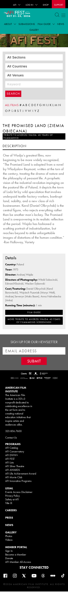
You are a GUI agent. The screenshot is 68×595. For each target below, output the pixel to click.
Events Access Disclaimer (18, 492)
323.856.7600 (13, 431)
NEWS (9, 525)
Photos (8, 536)
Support (58, 4)
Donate (9, 558)
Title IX (8, 503)
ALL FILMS (12, 105)
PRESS (9, 517)
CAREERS (11, 510)
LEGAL (9, 488)
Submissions (26, 24)
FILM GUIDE (34, 312)
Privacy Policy (12, 496)
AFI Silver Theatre (14, 466)
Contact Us (11, 437)
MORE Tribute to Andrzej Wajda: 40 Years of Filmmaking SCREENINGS (34, 321)
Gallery (34, 30)
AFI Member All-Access (18, 562)
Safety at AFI (12, 499)
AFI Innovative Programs (18, 481)
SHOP (45, 4)
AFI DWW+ (11, 455)
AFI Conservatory (14, 451)
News (60, 24)
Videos (9, 540)
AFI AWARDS (12, 470)
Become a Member (15, 554)
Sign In (9, 551)
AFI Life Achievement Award (20, 473)
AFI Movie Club (13, 477)
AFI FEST (10, 459)
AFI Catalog (11, 448)
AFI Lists (9, 462)
